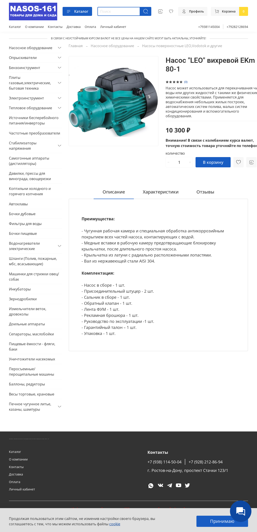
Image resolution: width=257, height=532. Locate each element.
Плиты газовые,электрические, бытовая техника (30, 83)
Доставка (74, 27)
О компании (34, 27)
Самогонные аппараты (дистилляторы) (29, 161)
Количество (175, 154)
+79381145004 (209, 27)
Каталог (77, 11)
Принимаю (222, 521)
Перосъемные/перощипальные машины (31, 371)
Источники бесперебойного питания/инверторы (34, 120)
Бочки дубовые (22, 213)
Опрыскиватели (23, 57)
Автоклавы (18, 204)
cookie (114, 523)
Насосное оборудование (112, 45)
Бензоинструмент (24, 67)
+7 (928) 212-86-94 (206, 462)
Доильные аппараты (27, 324)
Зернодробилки (23, 298)
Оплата (90, 27)
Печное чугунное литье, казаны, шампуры (30, 407)
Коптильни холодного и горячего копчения (30, 191)
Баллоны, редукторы (27, 384)
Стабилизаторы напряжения (22, 146)
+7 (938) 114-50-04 (164, 462)
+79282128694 (237, 27)
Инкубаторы (20, 289)
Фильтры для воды (25, 223)
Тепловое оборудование (30, 107)
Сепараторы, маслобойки (31, 334)
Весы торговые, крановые (31, 394)
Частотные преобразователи (34, 133)
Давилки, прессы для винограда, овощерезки (30, 176)
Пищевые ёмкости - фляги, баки (32, 346)
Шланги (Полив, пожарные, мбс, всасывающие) (33, 261)
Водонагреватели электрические (24, 246)
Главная (76, 45)
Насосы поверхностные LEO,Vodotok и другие (182, 45)
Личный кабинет (113, 27)
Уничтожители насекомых (32, 359)
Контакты (55, 27)
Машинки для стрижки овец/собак (34, 276)
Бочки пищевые (23, 233)
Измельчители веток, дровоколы (27, 311)
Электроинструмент (26, 98)
